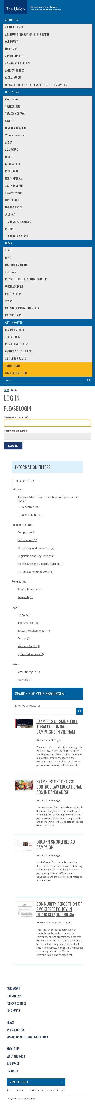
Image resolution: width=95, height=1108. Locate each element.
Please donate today (16, 344)
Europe (9, 157)
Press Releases (13, 315)
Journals (10, 214)
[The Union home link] (32, 7)
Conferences (12, 200)
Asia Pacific (11, 150)
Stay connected (16, 373)
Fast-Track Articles (16, 265)
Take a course (12, 337)
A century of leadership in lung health (27, 34)
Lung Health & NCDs (16, 128)
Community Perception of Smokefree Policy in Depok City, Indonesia (59, 909)
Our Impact (11, 42)
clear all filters (25, 481)
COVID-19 (10, 121)
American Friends (14, 70)
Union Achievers (14, 286)
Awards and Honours (17, 63)
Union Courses (13, 207)
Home (6, 390)
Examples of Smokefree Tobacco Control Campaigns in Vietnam (57, 726)
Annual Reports (14, 56)
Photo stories (13, 294)
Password (16, 430)
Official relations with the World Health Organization (36, 85)
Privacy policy (56, 1090)
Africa (8, 142)
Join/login (12, 366)
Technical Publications (18, 222)
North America (13, 178)
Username (16, 417)
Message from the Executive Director (26, 279)
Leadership (11, 49)
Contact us (36, 1090)
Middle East (11, 171)
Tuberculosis (12, 106)
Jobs (10, 1090)
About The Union (14, 27)
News (8, 258)
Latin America (12, 164)
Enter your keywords (28, 705)
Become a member (14, 330)
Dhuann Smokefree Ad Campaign (55, 844)
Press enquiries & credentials (22, 308)
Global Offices (13, 78)
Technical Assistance (17, 236)
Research (10, 229)
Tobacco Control (15, 114)
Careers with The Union (18, 351)
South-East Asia (14, 186)
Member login (18, 1082)
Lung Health (13, 1011)
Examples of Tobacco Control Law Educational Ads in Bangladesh (59, 786)
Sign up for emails (15, 358)
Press (20, 1090)
